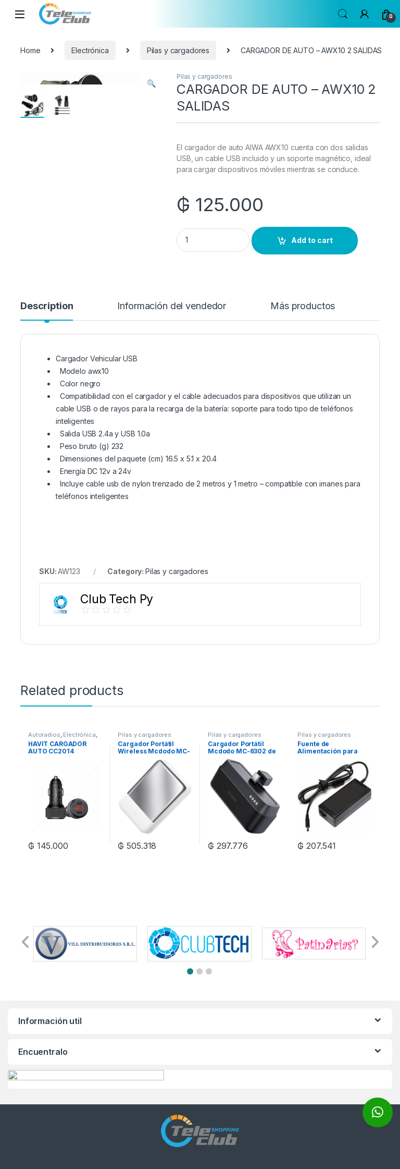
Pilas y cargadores (178, 50)
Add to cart (312, 240)
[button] (190, 971)
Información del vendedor (171, 306)
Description (46, 306)
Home (30, 50)
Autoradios (44, 734)
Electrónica (89, 50)
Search (342, 14)
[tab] (46, 310)
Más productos (302, 306)
